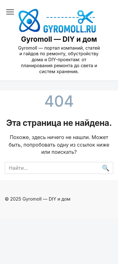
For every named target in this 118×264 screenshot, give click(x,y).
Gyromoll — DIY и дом (59, 39)
